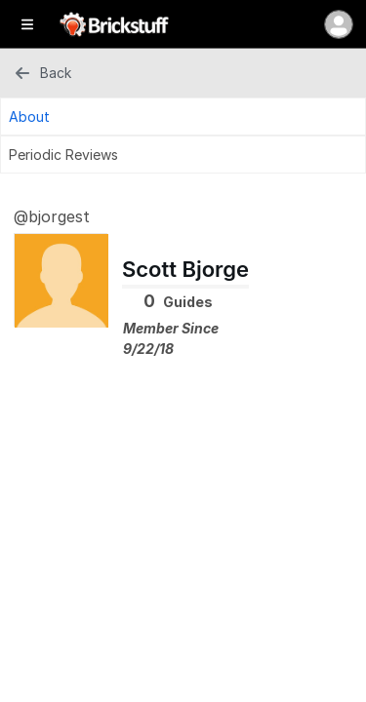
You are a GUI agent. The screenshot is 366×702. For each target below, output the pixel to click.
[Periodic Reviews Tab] (183, 155)
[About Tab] (183, 117)
